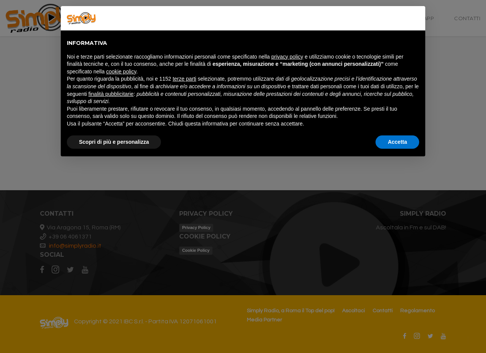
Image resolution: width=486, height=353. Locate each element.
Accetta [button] (397, 142)
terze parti (184, 79)
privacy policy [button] (287, 57)
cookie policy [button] (121, 71)
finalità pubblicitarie (111, 94)
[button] (415, 18)
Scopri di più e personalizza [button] (114, 142)
